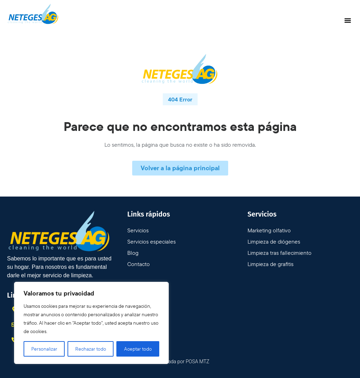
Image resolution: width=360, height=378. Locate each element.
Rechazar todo (90, 349)
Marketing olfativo (269, 230)
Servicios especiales (151, 241)
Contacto (138, 263)
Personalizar (44, 349)
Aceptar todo (138, 349)
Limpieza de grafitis (271, 263)
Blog (133, 252)
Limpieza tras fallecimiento (279, 252)
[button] (347, 20)
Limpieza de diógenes (274, 241)
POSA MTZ (197, 361)
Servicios (138, 230)
